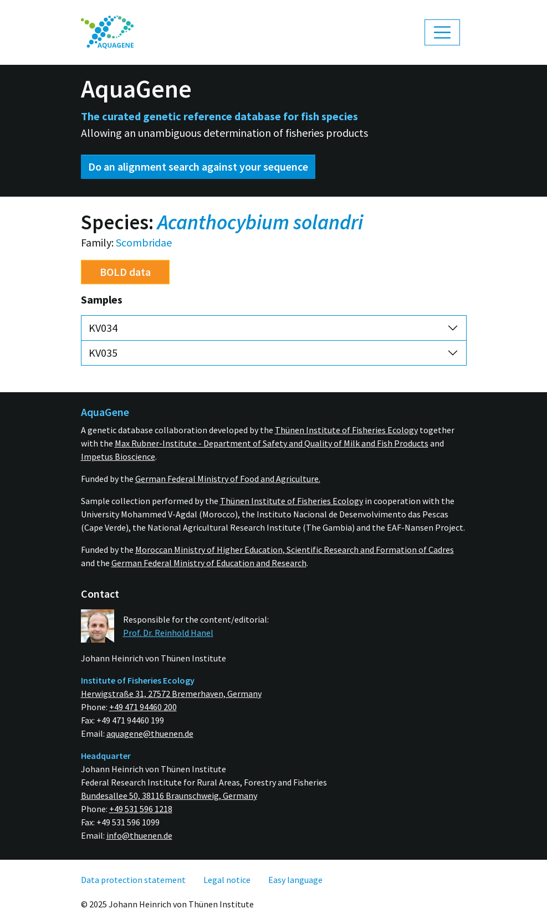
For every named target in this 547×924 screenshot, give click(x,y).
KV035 (103, 353)
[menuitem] (107, 32)
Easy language (295, 879)
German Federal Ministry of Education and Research (208, 562)
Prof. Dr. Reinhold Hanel (168, 632)
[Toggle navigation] (442, 32)
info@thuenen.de (139, 835)
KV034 (103, 328)
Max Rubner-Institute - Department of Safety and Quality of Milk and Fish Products (271, 443)
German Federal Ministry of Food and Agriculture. (227, 478)
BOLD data (125, 272)
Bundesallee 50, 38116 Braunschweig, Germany (169, 795)
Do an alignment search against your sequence (198, 166)
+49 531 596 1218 (140, 808)
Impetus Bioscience (118, 456)
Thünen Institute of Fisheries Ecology (346, 429)
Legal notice (227, 879)
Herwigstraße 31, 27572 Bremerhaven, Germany (171, 693)
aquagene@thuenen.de (149, 733)
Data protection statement (133, 879)
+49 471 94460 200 (143, 706)
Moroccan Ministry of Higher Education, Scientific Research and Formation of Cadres (294, 549)
